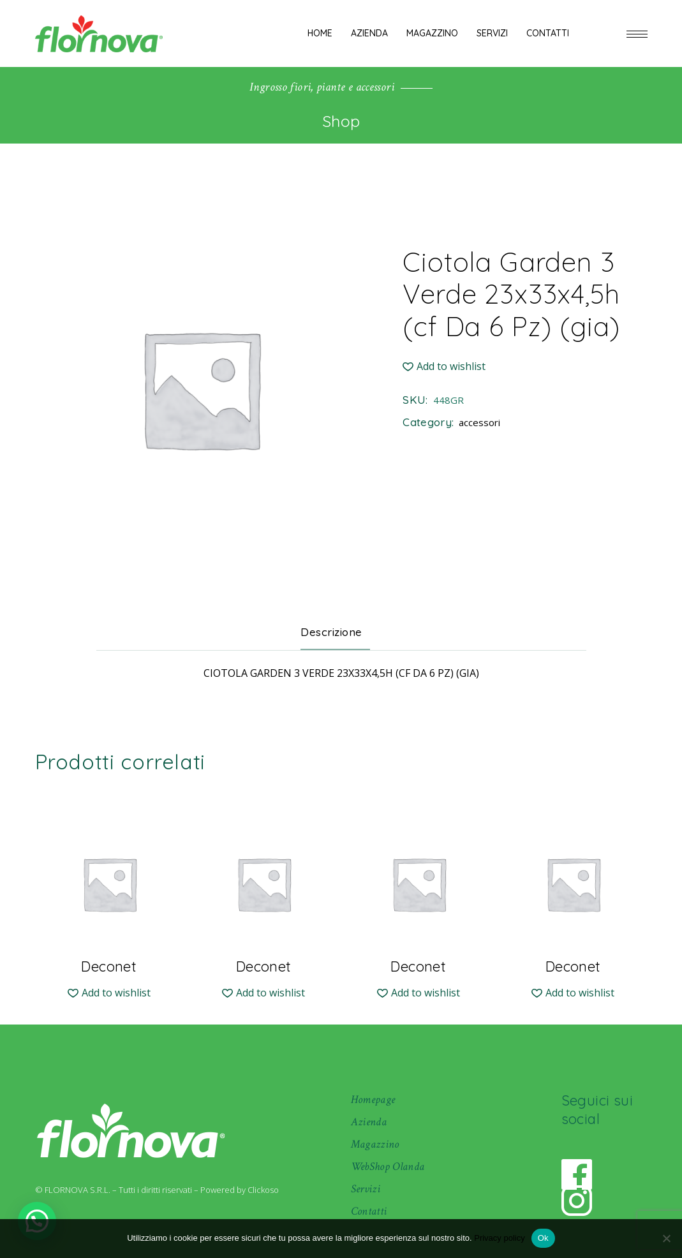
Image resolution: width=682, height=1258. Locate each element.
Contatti (369, 1211)
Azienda (369, 1121)
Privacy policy (499, 1238)
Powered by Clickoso (239, 1189)
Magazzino (375, 1144)
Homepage (373, 1099)
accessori (479, 422)
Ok (543, 1238)
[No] (666, 1238)
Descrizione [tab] (331, 632)
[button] (444, 366)
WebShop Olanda (388, 1166)
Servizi (366, 1188)
